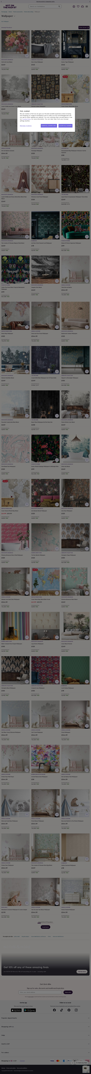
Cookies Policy (26, 119)
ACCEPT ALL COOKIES (65, 125)
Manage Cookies (26, 126)
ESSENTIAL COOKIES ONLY (49, 125)
